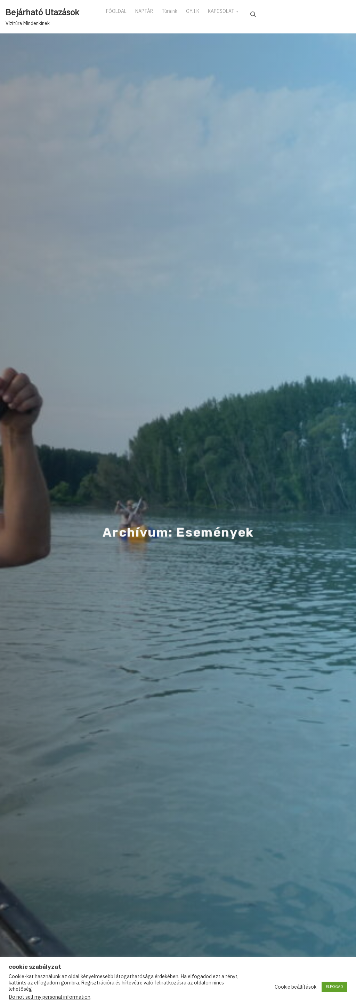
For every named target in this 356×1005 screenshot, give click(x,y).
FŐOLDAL (118, 13)
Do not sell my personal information (49, 997)
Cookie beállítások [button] (295, 987)
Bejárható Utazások (42, 12)
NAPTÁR (152, 13)
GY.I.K (210, 13)
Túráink (182, 13)
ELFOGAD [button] (334, 986)
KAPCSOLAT (244, 13)
